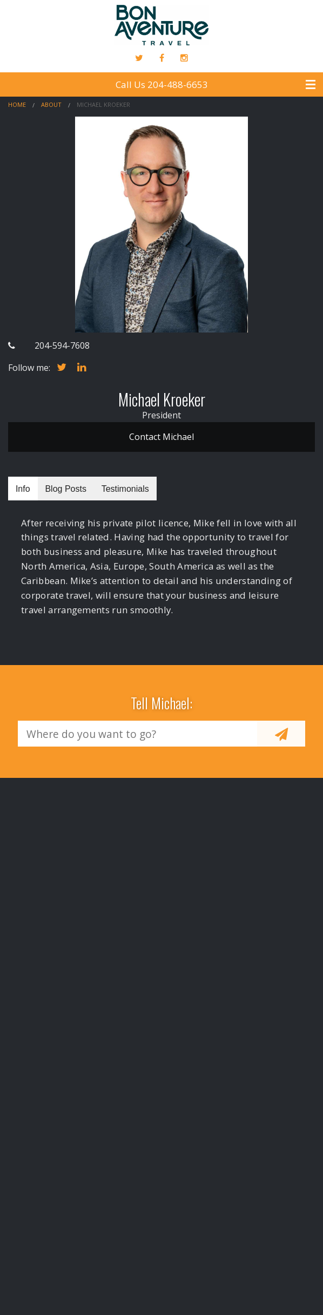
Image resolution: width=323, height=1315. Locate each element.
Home (17, 104)
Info (23, 488)
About (51, 104)
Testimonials (125, 488)
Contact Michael (161, 437)
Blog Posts (65, 488)
